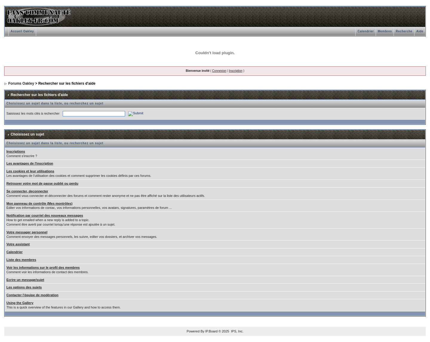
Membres (385, 31)
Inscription (235, 70)
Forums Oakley (21, 83)
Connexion (219, 70)
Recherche (404, 31)
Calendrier (365, 31)
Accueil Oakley (22, 31)
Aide (419, 31)
